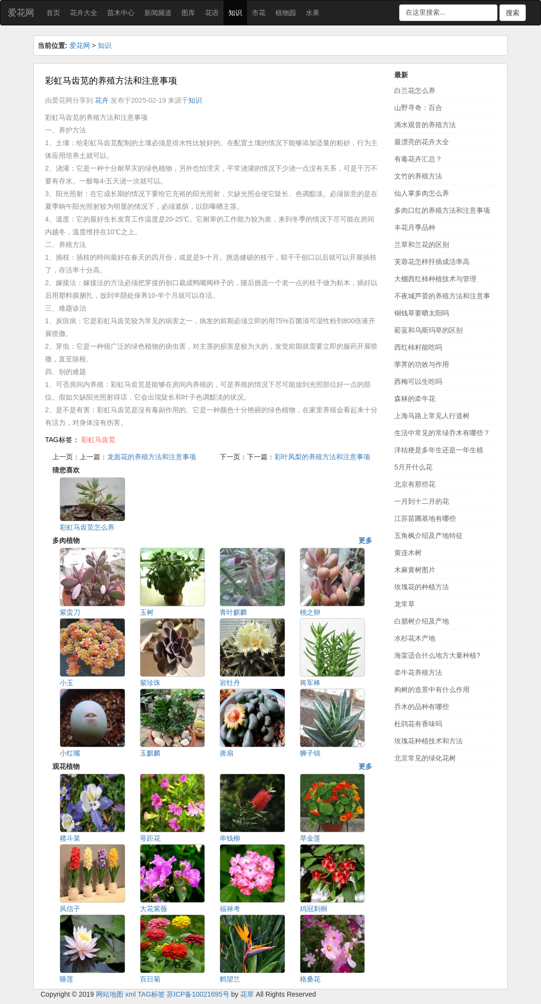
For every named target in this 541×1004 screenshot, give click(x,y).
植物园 (285, 13)
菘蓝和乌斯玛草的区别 (428, 330)
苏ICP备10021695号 (198, 994)
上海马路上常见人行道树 (432, 416)
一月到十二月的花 (421, 501)
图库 (188, 13)
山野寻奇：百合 (418, 108)
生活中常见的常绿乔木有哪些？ (442, 433)
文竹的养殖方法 (418, 176)
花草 (247, 994)
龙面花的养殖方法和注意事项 (151, 457)
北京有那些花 (414, 484)
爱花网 (21, 13)
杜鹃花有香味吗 (418, 724)
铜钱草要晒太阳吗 (421, 313)
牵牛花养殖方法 (418, 672)
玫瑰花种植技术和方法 (428, 741)
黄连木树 (408, 553)
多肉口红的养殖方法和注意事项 (442, 210)
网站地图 (109, 994)
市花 (259, 13)
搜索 (512, 13)
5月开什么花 (413, 467)
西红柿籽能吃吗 (418, 347)
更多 (365, 540)
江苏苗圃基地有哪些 (425, 518)
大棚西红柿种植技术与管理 (435, 279)
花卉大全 (83, 13)
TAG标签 (151, 994)
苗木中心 (121, 13)
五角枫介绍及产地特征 (428, 535)
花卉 (102, 100)
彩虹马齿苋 (98, 440)
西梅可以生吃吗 (418, 381)
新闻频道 (158, 13)
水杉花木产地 (414, 638)
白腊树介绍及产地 (421, 621)
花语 (212, 13)
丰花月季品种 (414, 227)
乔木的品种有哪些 (421, 707)
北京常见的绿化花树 (425, 758)
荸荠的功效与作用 (421, 364)
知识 (235, 13)
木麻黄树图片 (414, 570)
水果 (312, 13)
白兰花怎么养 (414, 90)
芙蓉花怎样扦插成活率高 (432, 262)
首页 (53, 13)
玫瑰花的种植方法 (421, 587)
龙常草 (404, 604)
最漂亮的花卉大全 (421, 142)
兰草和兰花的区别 (421, 244)
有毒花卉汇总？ (418, 159)
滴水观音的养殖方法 (425, 125)
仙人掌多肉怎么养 (421, 193)
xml (130, 994)
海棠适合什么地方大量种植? (437, 655)
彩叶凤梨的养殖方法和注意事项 (322, 457)
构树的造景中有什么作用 (432, 689)
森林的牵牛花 (414, 398)
